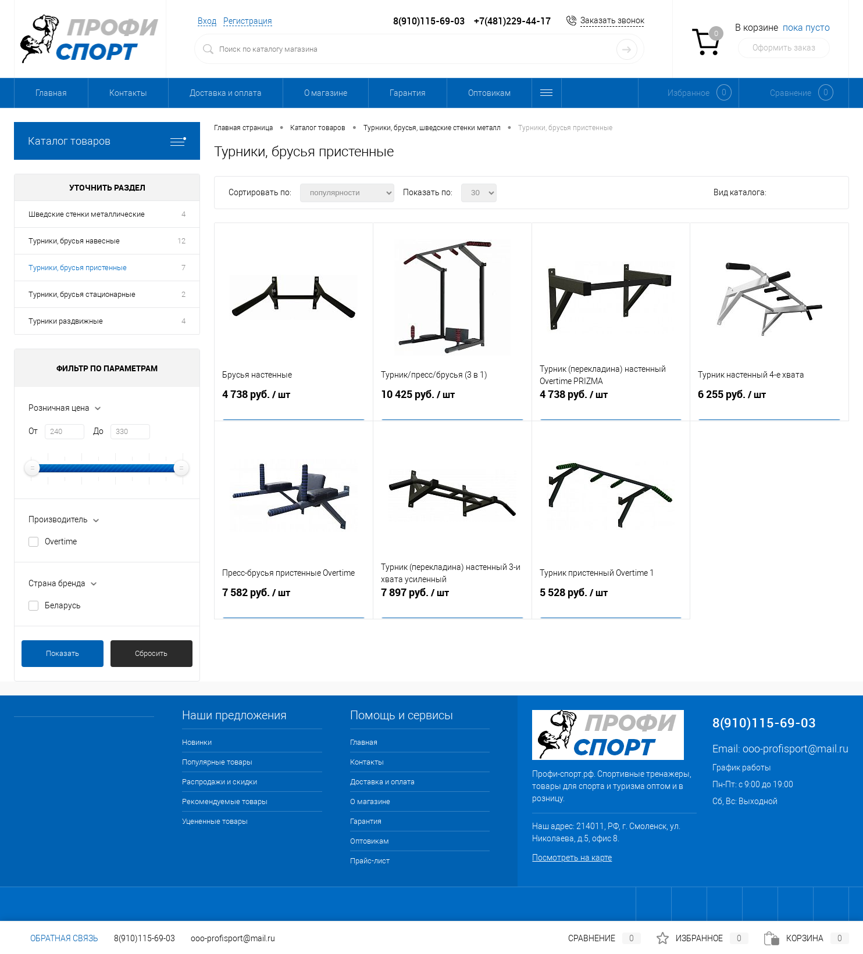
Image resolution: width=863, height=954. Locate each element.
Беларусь (63, 605)
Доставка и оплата (226, 93)
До (98, 431)
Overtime (61, 541)
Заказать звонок (612, 20)
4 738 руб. (293, 402)
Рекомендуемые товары (225, 801)
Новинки (197, 742)
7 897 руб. (452, 600)
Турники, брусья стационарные (81, 294)
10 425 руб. (452, 402)
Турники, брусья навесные (74, 240)
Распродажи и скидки (219, 781)
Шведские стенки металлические (86, 214)
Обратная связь (56, 938)
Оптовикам (489, 93)
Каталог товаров (107, 141)
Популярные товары (217, 762)
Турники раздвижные (65, 321)
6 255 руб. (769, 402)
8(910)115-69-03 (144, 938)
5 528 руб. (611, 600)
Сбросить (151, 653)
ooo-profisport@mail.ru (795, 749)
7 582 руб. (293, 600)
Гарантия (408, 93)
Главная (51, 93)
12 (181, 240)
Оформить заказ (784, 47)
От (33, 431)
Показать (62, 653)
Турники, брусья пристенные (77, 267)
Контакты (128, 93)
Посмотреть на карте (572, 857)
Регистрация (247, 21)
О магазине (325, 93)
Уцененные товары (215, 821)
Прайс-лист (370, 860)
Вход (207, 21)
